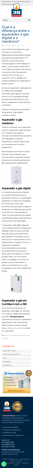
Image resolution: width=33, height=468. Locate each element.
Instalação (7, 361)
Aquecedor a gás (15, 45)
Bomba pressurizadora (11, 354)
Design (24, 463)
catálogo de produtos (15, 328)
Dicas (5, 358)
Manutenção (7, 365)
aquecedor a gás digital (10, 335)
